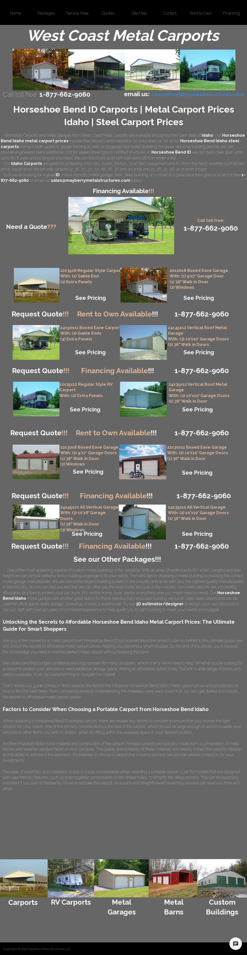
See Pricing (90, 298)
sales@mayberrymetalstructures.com (90, 180)
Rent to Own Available (117, 314)
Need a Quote (31, 226)
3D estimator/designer (160, 604)
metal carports (74, 174)
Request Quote (40, 314)
